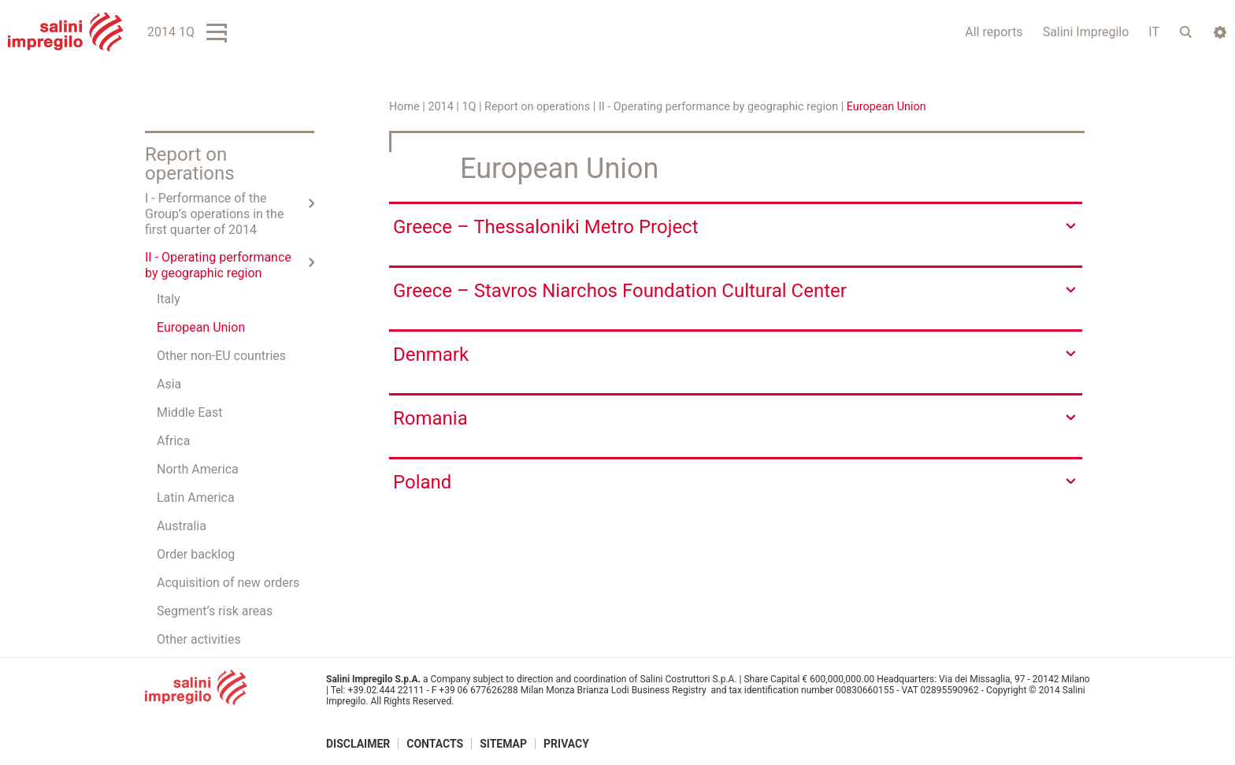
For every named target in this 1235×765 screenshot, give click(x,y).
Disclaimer (358, 743)
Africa (173, 440)
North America (198, 469)
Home (404, 106)
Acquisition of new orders (228, 582)
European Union (201, 327)
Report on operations (537, 106)
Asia (169, 384)
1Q (469, 106)
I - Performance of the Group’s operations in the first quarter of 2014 (214, 214)
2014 (440, 106)
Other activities (199, 639)
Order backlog (196, 554)
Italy (168, 299)
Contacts (434, 743)
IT (1153, 31)
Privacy (566, 743)
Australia (181, 525)
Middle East (190, 412)
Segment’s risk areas (215, 610)
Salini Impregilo (1086, 31)
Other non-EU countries (221, 355)
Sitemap (503, 743)
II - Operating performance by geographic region (718, 106)
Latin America (196, 497)
